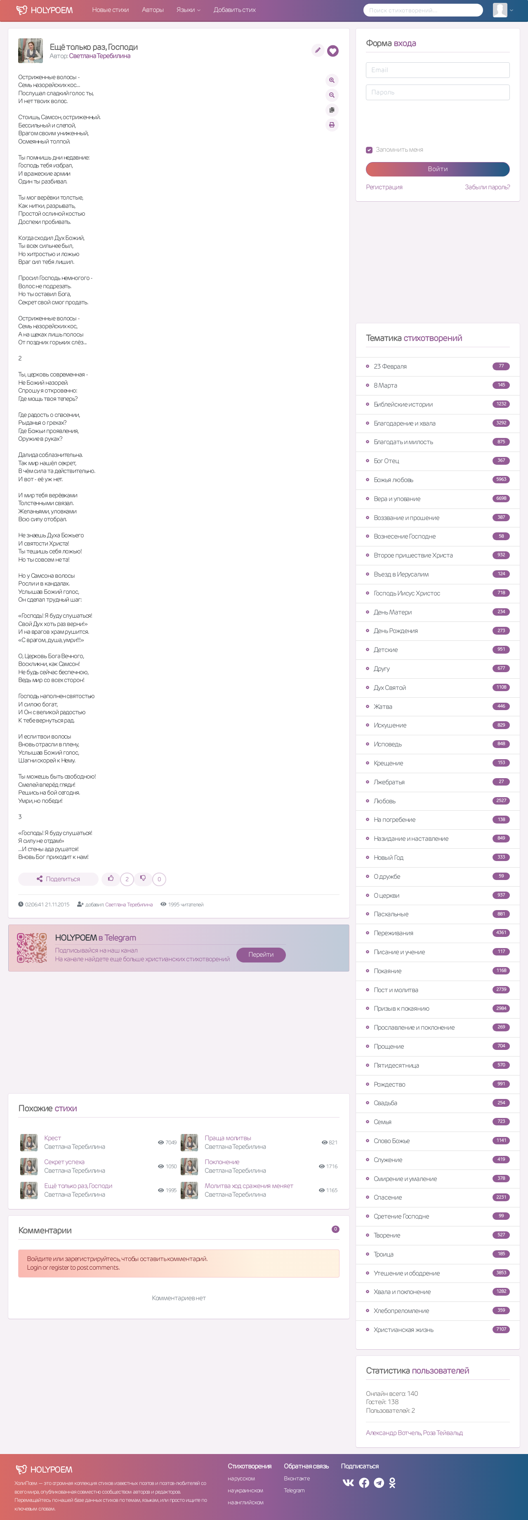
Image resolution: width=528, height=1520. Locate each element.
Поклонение (222, 1162)
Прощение (438, 1046)
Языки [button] (186, 9)
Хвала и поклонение (438, 1291)
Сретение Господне (438, 1216)
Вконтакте (296, 1478)
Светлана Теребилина (99, 56)
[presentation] (428, 123)
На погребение (438, 819)
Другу (438, 668)
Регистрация (384, 187)
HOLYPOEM (76, 937)
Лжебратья (438, 782)
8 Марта (438, 385)
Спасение (438, 1197)
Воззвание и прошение (438, 517)
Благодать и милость (438, 442)
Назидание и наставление (438, 838)
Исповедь (438, 744)
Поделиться (58, 879)
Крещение (438, 763)
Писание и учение (438, 952)
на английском (246, 1502)
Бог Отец (438, 460)
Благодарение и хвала (438, 423)
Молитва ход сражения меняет (249, 1185)
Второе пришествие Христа (438, 555)
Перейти (260, 954)
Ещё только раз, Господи (78, 1185)
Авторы (152, 9)
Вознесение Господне (438, 536)
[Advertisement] (178, 1036)
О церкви (438, 895)
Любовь (438, 801)
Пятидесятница (438, 1065)
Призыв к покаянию (438, 1008)
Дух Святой (438, 687)
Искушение (438, 725)
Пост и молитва (438, 990)
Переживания (438, 933)
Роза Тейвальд (443, 1432)
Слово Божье (438, 1140)
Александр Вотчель (393, 1432)
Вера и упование (438, 498)
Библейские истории (438, 404)
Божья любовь (438, 479)
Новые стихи (110, 9)
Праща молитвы (228, 1138)
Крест (52, 1138)
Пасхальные (438, 914)
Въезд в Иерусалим (438, 574)
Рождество (438, 1084)
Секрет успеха (64, 1162)
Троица (438, 1254)
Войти (438, 169)
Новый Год (438, 857)
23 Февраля (438, 366)
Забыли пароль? (487, 187)
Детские (438, 649)
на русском (241, 1478)
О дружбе (438, 876)
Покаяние (438, 971)
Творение (438, 1235)
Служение (438, 1159)
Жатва (438, 706)
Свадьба (438, 1103)
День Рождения (438, 630)
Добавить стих (234, 9)
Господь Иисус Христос (438, 593)
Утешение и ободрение (438, 1273)
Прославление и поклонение (438, 1027)
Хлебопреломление (438, 1310)
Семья (438, 1122)
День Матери (438, 612)
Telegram (294, 1490)
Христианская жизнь (438, 1329)
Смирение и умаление (438, 1178)
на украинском (245, 1490)
